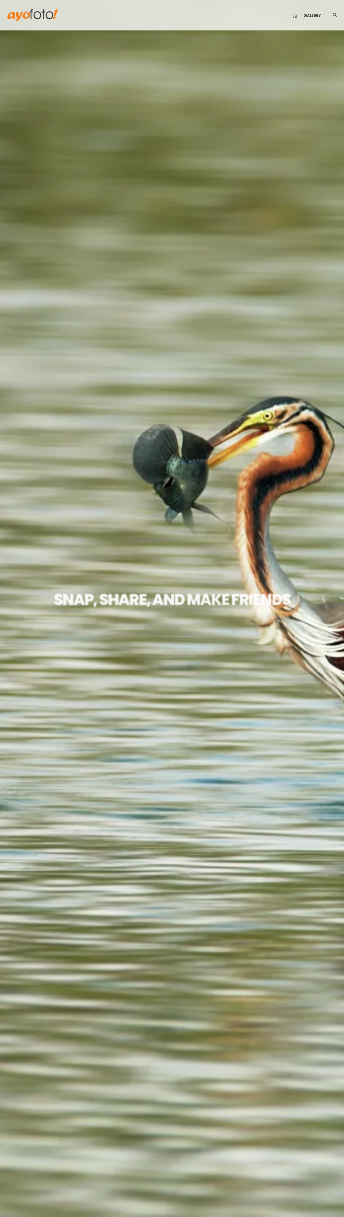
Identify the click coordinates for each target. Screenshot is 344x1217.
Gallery (312, 15)
